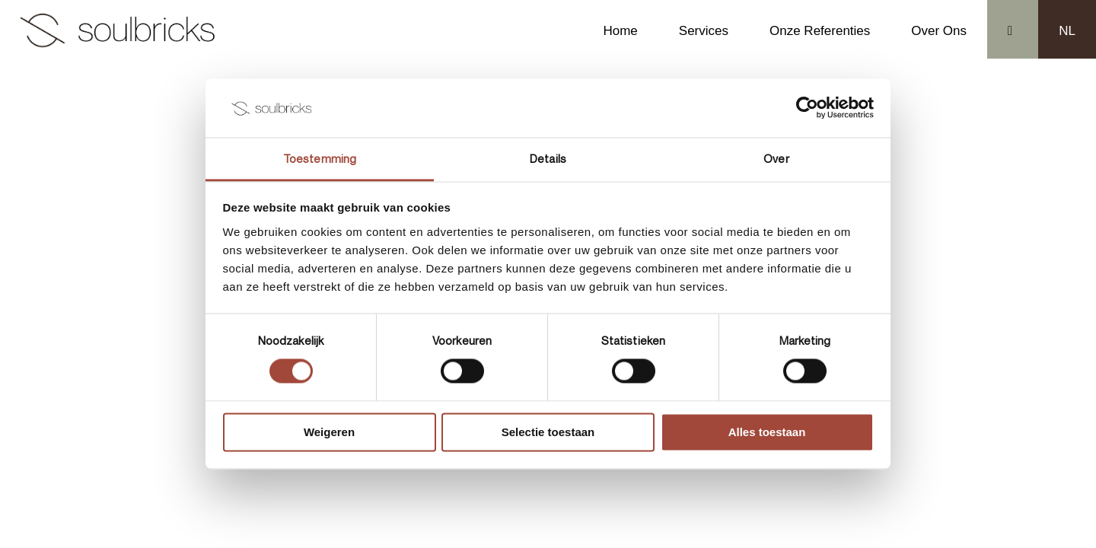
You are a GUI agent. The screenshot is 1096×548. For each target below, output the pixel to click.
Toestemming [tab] (319, 158)
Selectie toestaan (548, 431)
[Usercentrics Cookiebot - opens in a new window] (807, 108)
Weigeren (329, 431)
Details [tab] (548, 158)
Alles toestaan (767, 431)
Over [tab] (776, 158)
